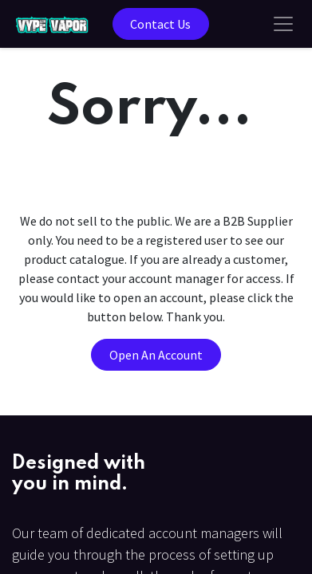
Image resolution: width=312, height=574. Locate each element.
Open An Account (156, 355)
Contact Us (160, 24)
